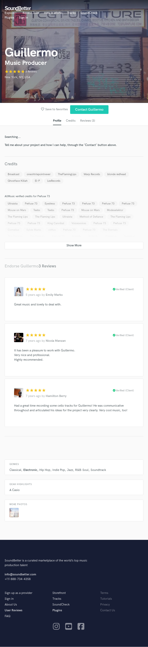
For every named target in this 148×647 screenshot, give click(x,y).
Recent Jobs (31, 13)
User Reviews (13, 610)
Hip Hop (44, 470)
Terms (104, 593)
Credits (71, 121)
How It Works (53, 13)
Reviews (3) (87, 121)
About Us (11, 605)
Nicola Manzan (56, 341)
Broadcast (13, 174)
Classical (15, 470)
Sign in (23, 18)
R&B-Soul (81, 470)
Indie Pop (58, 470)
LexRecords (53, 180)
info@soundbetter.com (20, 575)
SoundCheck (89, 13)
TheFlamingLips (67, 174)
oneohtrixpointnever (38, 174)
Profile (57, 121)
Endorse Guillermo (22, 266)
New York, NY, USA (17, 77)
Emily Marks (54, 295)
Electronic (30, 470)
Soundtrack (98, 470)
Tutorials (106, 599)
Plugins (9, 18)
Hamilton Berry (56, 396)
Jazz (70, 470)
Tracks (71, 13)
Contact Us (107, 610)
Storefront (59, 593)
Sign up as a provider (18, 593)
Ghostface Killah (18, 180)
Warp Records (92, 174)
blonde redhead (116, 174)
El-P (37, 180)
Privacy (105, 605)
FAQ (7, 616)
